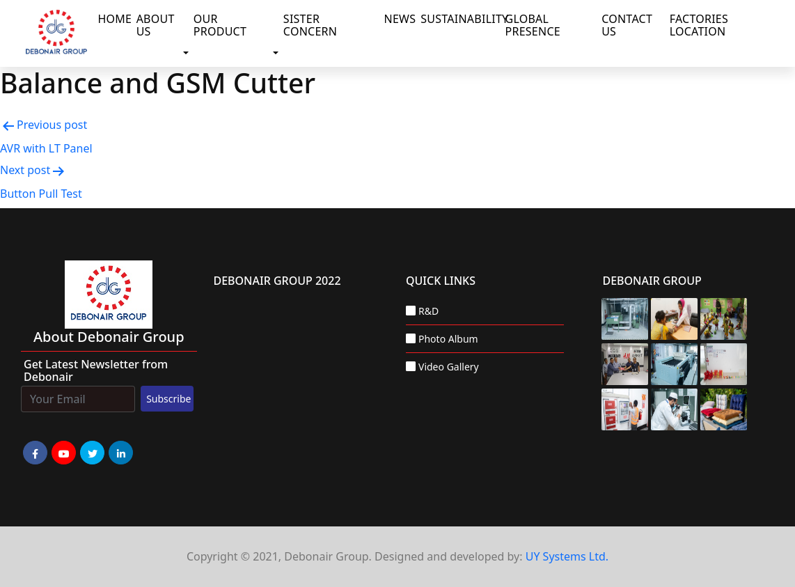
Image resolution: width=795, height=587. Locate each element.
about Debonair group (108, 336)
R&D (428, 311)
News (400, 18)
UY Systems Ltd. (567, 556)
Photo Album (448, 338)
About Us (155, 25)
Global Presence (532, 25)
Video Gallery (448, 366)
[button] (188, 53)
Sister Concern (310, 25)
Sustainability (459, 18)
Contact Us (626, 25)
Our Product (220, 25)
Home (113, 18)
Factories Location (699, 25)
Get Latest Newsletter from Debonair (96, 370)
